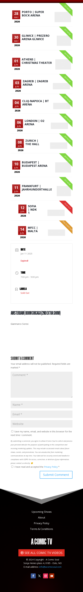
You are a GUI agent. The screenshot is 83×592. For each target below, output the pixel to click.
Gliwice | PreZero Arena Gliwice (35, 37)
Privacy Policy (51, 466)
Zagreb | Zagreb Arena (35, 82)
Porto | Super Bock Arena (33, 13)
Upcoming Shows (42, 511)
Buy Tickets (62, 17)
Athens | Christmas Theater (37, 61)
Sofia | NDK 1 (32, 209)
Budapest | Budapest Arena (34, 164)
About (41, 517)
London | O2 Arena (34, 122)
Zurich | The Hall (32, 142)
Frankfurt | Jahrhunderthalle (37, 187)
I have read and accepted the (35, 466)
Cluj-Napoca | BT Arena (35, 102)
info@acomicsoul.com (50, 566)
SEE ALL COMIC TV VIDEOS (43, 553)
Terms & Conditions (41, 529)
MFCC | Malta (33, 229)
